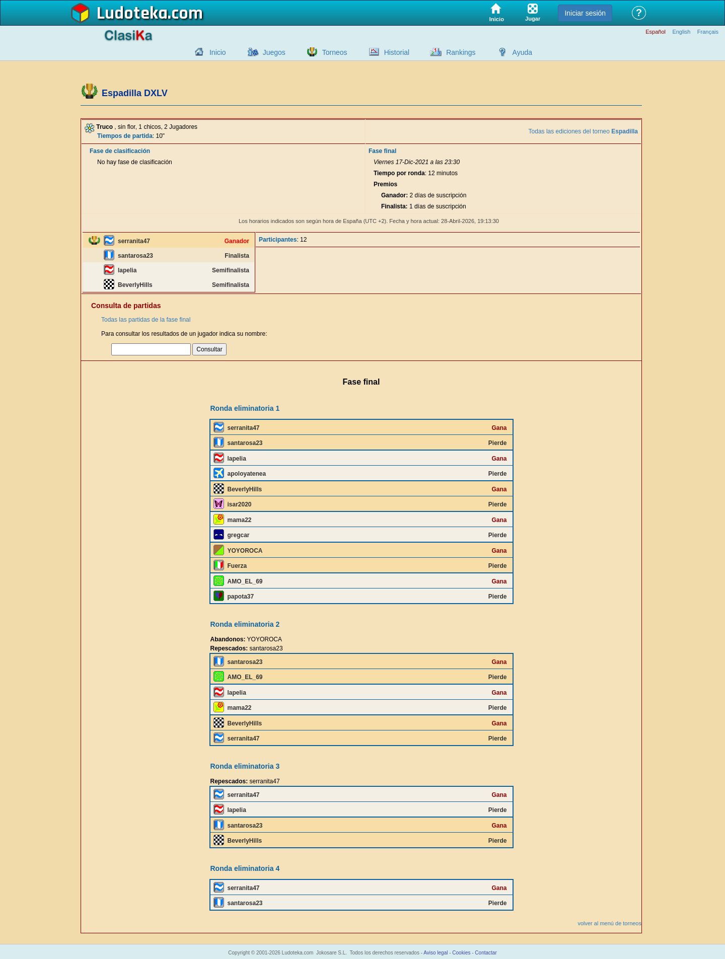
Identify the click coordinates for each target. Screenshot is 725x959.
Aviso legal (435, 952)
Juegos (274, 52)
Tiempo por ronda (399, 173)
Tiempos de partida (125, 135)
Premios (385, 184)
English (681, 32)
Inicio (217, 52)
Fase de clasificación (120, 151)
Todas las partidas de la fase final (145, 319)
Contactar (485, 952)
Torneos (334, 52)
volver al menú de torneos (609, 923)
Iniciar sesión (585, 13)
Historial (397, 52)
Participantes (278, 239)
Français (707, 32)
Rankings (460, 52)
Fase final (382, 151)
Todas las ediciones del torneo (583, 131)
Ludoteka (132, 14)
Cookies (461, 952)
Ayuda (522, 52)
